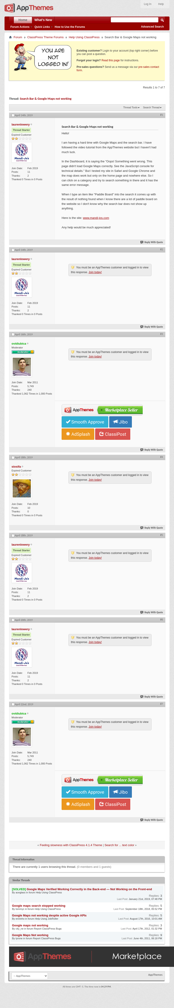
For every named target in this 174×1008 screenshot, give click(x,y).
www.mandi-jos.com (96, 218)
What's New (43, 20)
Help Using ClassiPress (84, 37)
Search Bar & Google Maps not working (46, 99)
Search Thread (151, 107)
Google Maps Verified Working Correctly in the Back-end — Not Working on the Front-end (89, 889)
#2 (161, 249)
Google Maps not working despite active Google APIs (49, 915)
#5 (161, 535)
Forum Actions (19, 26)
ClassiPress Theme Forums (45, 37)
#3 (161, 334)
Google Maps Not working (30, 935)
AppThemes (155, 974)
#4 (161, 457)
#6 (161, 619)
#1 (161, 114)
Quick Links (42, 26)
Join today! (95, 272)
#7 (161, 703)
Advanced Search (152, 26)
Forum (18, 37)
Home (23, 20)
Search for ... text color (119, 845)
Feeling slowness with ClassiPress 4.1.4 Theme (71, 845)
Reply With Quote (152, 242)
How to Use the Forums (70, 26)
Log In (147, 4)
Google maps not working (30, 925)
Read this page (111, 60)
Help (161, 4)
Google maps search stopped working (38, 905)
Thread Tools (130, 107)
